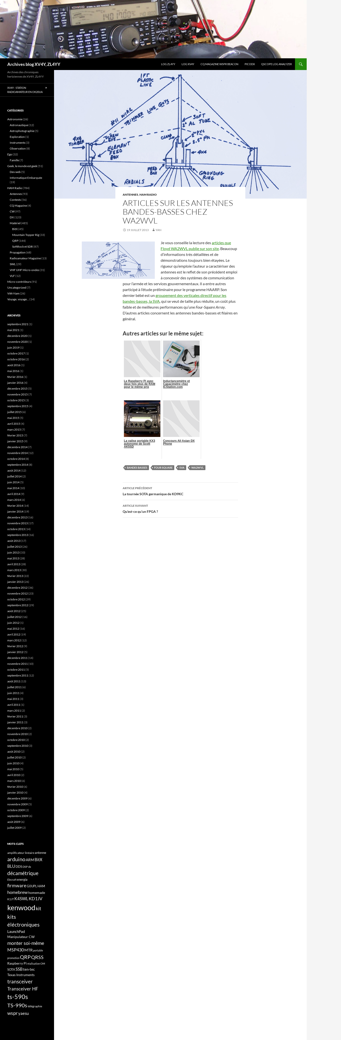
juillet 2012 (14, 617)
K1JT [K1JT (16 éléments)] (10, 899)
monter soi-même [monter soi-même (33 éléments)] (25, 943)
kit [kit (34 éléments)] (38, 908)
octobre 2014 (16, 459)
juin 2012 (13, 623)
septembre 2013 (17, 535)
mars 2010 (14, 781)
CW (12, 211)
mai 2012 (13, 628)
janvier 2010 (15, 792)
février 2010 (15, 786)
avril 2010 (13, 775)
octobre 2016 (16, 359)
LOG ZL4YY (168, 64)
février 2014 (15, 505)
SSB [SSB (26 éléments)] (19, 969)
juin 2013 (13, 552)
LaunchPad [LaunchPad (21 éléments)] (16, 931)
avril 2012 (13, 634)
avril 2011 (13, 705)
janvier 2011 (15, 722)
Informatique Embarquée (26, 178)
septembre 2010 (17, 745)
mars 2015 (14, 429)
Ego (9, 154)
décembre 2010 (17, 728)
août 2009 (13, 822)
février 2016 (15, 377)
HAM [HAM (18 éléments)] (41, 886)
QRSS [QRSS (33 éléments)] (37, 957)
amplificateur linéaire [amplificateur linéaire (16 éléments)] (20, 853)
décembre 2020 (17, 336)
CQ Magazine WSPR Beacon (219, 64)
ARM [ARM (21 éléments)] (30, 860)
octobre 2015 (16, 400)
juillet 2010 (14, 757)
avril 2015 (13, 423)
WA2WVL (197, 467)
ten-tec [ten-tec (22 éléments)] (29, 969)
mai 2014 (13, 488)
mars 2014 (14, 500)
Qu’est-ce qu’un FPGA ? (180, 508)
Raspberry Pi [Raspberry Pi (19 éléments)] (17, 963)
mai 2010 (13, 769)
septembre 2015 (17, 406)
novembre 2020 (17, 341)
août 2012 (13, 611)
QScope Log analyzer (276, 64)
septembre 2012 (17, 605)
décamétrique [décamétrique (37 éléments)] (22, 873)
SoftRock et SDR (22, 246)
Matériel (15, 223)
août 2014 (13, 470)
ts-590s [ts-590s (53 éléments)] (17, 996)
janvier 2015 (15, 441)
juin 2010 (13, 763)
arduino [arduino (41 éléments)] (16, 859)
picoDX (250, 64)
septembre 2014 (17, 464)
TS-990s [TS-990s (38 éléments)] (17, 1005)
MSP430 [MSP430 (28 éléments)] (15, 949)
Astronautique (19, 125)
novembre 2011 (17, 664)
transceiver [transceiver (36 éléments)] (20, 981)
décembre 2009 (17, 798)
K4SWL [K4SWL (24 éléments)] (21, 898)
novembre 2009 (17, 804)
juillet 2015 (14, 412)
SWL (13, 264)
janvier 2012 (15, 652)
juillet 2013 (14, 546)
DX (12, 217)
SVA (181, 467)
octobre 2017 (16, 353)
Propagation (18, 252)
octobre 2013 (16, 529)
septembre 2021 (17, 324)
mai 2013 (13, 558)
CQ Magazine (18, 205)
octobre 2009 (16, 810)
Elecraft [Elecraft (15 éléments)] (12, 879)
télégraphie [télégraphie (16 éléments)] (35, 1006)
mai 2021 (13, 330)
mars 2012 (14, 640)
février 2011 (15, 716)
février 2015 (15, 435)
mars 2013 (14, 570)
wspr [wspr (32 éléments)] (12, 1013)
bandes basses (137, 467)
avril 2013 (13, 564)
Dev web (15, 172)
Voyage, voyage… (18, 299)
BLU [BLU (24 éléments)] (11, 866)
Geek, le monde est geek (22, 166)
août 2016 (13, 365)
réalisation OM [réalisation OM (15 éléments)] (36, 963)
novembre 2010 (17, 734)
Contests (15, 200)
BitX (15, 229)
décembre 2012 (17, 587)
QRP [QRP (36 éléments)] (25, 957)
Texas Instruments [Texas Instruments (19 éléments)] (21, 975)
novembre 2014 (17, 453)
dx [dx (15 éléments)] (29, 866)
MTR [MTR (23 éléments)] (28, 950)
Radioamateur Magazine (25, 258)
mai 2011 (13, 699)
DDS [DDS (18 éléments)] (19, 866)
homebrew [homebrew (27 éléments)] (17, 892)
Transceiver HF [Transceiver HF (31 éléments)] (22, 988)
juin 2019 (13, 347)
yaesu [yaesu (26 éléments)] (23, 1013)
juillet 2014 (14, 476)
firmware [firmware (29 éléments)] (16, 885)
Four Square (163, 467)
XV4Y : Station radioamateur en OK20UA (25, 89)
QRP (15, 240)
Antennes (130, 194)
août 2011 (13, 681)
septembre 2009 (17, 816)
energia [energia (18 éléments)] (22, 879)
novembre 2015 (17, 394)
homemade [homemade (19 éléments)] (36, 892)
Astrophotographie (22, 131)
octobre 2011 (16, 669)
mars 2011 (14, 710)
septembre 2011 (17, 675)
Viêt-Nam (13, 293)
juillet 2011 (14, 687)
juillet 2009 (14, 827)
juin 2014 (13, 482)
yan (158, 230)
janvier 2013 (15, 582)
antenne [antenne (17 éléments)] (40, 853)
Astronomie (14, 119)
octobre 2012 (16, 599)
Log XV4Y (188, 64)
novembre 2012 (17, 593)
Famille (14, 160)
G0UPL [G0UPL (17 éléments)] (32, 886)
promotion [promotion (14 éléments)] (13, 957)
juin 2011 (13, 693)
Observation (18, 148)
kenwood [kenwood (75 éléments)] (21, 907)
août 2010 (13, 751)
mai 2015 (13, 418)
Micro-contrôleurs (19, 281)
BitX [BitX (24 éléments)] (38, 859)
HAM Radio (148, 194)
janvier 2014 (15, 511)
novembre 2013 (17, 523)
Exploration (17, 137)
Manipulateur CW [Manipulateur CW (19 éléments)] (21, 937)
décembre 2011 (17, 658)
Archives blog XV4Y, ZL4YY (33, 64)
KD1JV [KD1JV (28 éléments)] (35, 898)
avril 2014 (13, 494)
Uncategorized (16, 287)
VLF (12, 276)
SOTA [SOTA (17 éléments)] (11, 969)
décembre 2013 (17, 517)
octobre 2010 (16, 740)
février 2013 (15, 576)
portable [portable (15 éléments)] (38, 950)
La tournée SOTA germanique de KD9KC (180, 490)
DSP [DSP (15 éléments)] (25, 866)
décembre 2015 (17, 388)
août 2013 (13, 541)
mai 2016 (13, 371)
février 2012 (15, 646)
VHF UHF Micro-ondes (24, 270)
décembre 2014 (17, 447)
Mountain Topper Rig (25, 235)
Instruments (17, 142)
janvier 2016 (15, 382)
